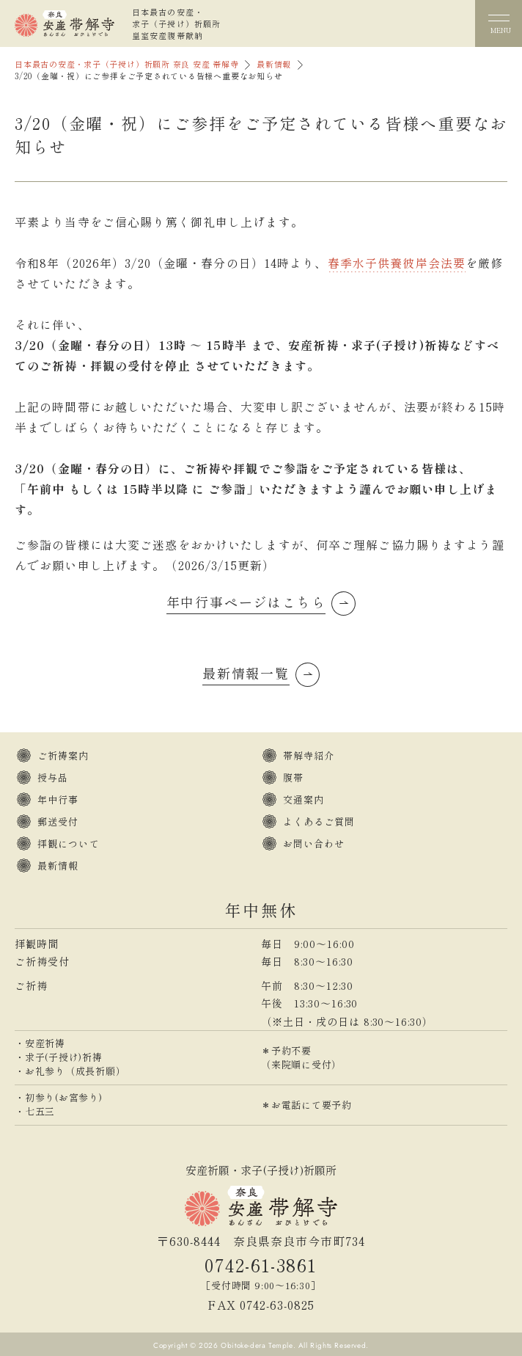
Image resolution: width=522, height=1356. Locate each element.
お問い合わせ (314, 843)
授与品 (52, 777)
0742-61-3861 (261, 1264)
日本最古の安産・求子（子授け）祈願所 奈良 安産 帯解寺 (127, 64)
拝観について (68, 843)
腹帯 (293, 777)
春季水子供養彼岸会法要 (397, 262)
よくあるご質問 (319, 821)
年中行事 (57, 799)
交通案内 (303, 799)
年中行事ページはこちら (246, 601)
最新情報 (274, 64)
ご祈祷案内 (63, 755)
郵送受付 (57, 821)
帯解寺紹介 (309, 755)
